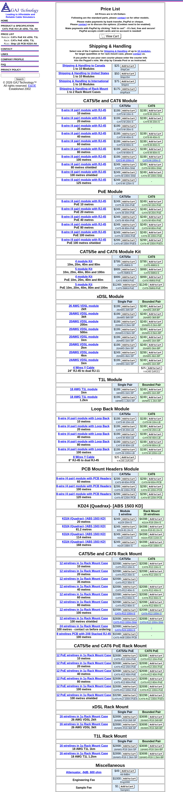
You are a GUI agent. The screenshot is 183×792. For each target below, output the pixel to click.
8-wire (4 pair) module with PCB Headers (83, 478)
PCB (23, 43)
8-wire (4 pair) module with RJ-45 (83, 110)
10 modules (143, 51)
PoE (11, 28)
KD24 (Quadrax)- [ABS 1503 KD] (83, 518)
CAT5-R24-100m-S (125, 630)
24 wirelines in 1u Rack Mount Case (84, 626)
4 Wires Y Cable (83, 367)
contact (121, 17)
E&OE (32, 85)
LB (20, 28)
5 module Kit (83, 268)
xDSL (26, 28)
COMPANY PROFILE (20, 60)
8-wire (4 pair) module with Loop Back (84, 418)
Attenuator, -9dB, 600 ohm (84, 772)
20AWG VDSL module (83, 321)
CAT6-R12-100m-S (151, 613)
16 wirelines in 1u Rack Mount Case (84, 716)
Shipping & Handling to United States (83, 73)
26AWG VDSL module (83, 313)
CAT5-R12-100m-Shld (125, 622)
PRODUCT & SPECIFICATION (17, 25)
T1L (31, 28)
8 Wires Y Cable (83, 457)
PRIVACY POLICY (20, 70)
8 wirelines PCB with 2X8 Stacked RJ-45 (84, 633)
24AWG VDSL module (83, 359)
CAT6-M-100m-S (151, 160)
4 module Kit (83, 261)
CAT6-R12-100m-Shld (151, 622)
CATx (5, 28)
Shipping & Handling (115, 51)
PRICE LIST (7, 34)
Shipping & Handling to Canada (83, 65)
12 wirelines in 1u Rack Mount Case (84, 563)
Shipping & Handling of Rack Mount (84, 88)
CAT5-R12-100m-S (125, 613)
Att (36, 28)
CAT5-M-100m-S (125, 160)
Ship (13, 43)
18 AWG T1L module (84, 389)
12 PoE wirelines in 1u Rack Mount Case (83, 655)
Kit (16, 28)
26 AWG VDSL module (84, 305)
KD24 (30, 43)
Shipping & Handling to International (83, 81)
